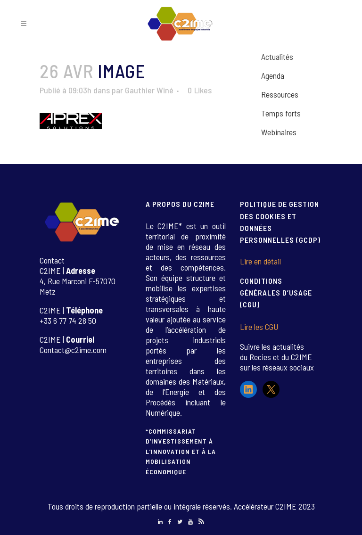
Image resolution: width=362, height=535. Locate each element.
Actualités (277, 56)
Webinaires (278, 132)
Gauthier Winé (149, 90)
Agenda (272, 75)
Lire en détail (260, 261)
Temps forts (281, 113)
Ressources (279, 94)
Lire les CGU (259, 326)
